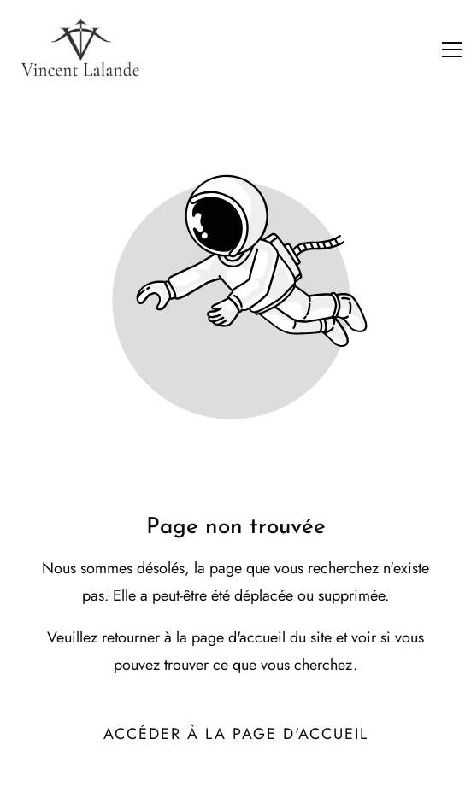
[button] (452, 49)
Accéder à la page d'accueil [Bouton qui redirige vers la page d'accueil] (235, 734)
